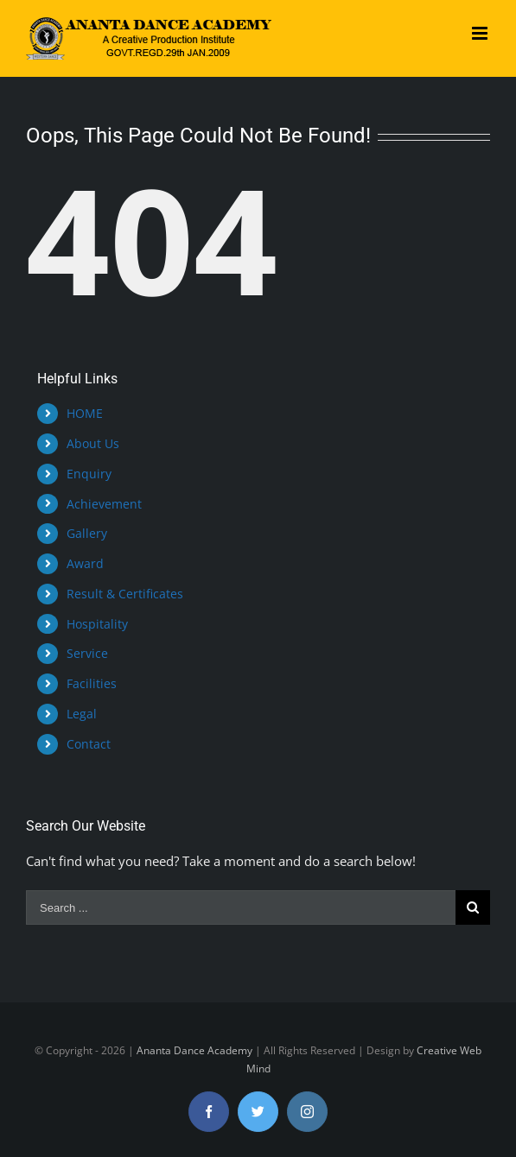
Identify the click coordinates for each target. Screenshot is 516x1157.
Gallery (87, 533)
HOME (85, 413)
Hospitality (97, 624)
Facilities (92, 683)
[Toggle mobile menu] (481, 33)
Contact (89, 744)
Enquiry (89, 473)
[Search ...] (240, 907)
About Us (93, 443)
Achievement (104, 504)
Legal (82, 713)
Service (87, 653)
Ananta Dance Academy (194, 1050)
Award (85, 563)
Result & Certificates (125, 593)
